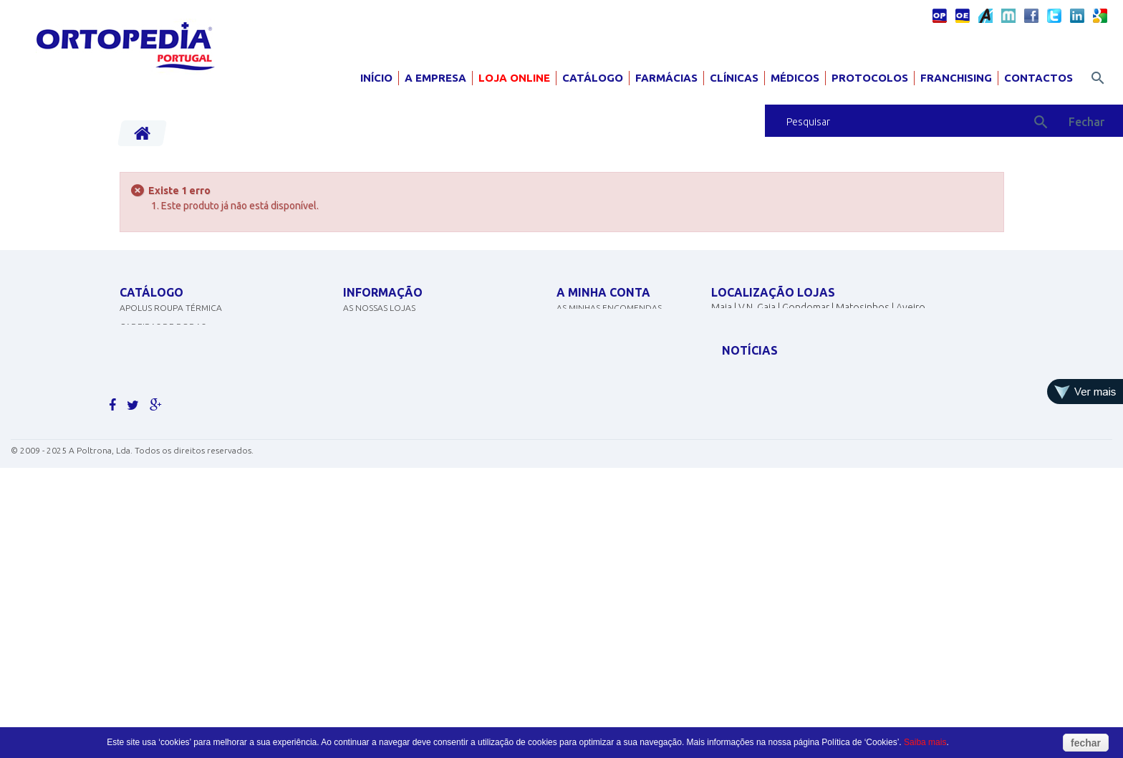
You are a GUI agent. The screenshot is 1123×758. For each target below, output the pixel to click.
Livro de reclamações (394, 452)
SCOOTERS (142, 433)
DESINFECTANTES (155, 378)
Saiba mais (925, 742)
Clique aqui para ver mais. (179, 527)
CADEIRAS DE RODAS (163, 340)
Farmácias (666, 78)
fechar (1086, 743)
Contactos (1038, 78)
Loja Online (514, 78)
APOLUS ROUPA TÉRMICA (171, 322)
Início (376, 78)
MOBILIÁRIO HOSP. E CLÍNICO (179, 489)
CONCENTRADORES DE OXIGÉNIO (189, 359)
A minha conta (603, 292)
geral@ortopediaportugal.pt (795, 374)
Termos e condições (390, 396)
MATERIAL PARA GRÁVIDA (171, 415)
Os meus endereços (600, 359)
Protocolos (870, 78)
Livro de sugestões (386, 415)
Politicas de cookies (390, 359)
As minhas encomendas (609, 322)
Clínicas (734, 78)
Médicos (795, 78)
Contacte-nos (375, 340)
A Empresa (435, 78)
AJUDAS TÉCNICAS (157, 471)
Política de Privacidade (396, 378)
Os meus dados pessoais (610, 378)
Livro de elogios (381, 433)
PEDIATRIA (141, 508)
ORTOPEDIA (144, 452)
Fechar (1086, 121)
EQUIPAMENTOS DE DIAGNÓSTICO (190, 396)
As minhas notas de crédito (619, 340)
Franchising (956, 78)
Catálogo (592, 78)
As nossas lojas (379, 322)
